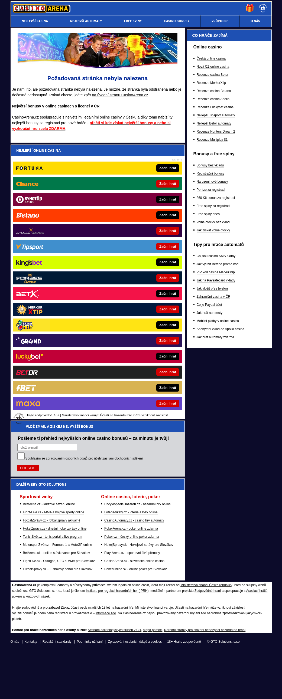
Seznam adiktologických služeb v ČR (114, 679)
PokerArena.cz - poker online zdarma (131, 252)
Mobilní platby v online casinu (218, 602)
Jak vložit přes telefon (212, 570)
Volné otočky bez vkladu (214, 503)
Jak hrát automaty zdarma (215, 618)
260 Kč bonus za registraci (216, 479)
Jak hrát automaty (209, 594)
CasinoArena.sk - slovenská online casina (134, 285)
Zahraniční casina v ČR (214, 578)
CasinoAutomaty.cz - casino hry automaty (134, 244)
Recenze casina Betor (212, 356)
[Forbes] (247, 161)
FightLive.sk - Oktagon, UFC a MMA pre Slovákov (59, 285)
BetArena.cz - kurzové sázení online (49, 228)
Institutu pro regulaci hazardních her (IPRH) (117, 639)
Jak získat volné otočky (213, 511)
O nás (15, 690)
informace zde (106, 662)
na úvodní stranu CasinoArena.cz (120, 95)
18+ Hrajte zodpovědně (184, 690)
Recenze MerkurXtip (211, 364)
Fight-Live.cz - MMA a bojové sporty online (53, 236)
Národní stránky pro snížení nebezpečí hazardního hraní (204, 679)
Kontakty (30, 690)
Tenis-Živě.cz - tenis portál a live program (52, 260)
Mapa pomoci (152, 679)
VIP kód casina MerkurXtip (216, 553)
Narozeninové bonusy (212, 463)
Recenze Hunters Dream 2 (216, 413)
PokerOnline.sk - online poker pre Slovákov (135, 293)
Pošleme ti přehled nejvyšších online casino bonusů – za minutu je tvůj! (93, 162)
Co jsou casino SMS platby (216, 537)
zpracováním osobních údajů (66, 182)
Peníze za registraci (211, 471)
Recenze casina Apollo (213, 380)
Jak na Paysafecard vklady (216, 561)
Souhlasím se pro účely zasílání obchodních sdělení (84, 182)
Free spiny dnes (208, 495)
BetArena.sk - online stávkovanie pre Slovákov (56, 277)
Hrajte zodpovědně (26, 656)
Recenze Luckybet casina (215, 388)
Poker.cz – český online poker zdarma (131, 260)
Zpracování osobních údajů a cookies (135, 690)
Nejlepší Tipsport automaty (216, 396)
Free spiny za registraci (213, 487)
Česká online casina (211, 340)
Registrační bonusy (211, 455)
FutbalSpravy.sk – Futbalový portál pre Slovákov (58, 293)
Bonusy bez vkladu (210, 446)
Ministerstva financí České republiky (206, 634)
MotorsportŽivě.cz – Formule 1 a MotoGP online (57, 269)
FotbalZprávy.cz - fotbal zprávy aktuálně (51, 244)
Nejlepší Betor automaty (214, 404)
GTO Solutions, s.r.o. (225, 690)
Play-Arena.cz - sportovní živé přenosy (132, 277)
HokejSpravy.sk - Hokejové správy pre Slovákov (138, 269)
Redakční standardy (57, 690)
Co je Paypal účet (209, 586)
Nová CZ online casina (213, 348)
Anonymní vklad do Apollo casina (220, 610)
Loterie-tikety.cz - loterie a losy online (131, 236)
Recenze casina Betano (214, 372)
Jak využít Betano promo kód (218, 545)
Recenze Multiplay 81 (212, 421)
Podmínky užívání (89, 690)
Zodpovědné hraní (208, 639)
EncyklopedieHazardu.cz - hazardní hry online (137, 228)
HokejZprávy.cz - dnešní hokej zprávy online (55, 252)
